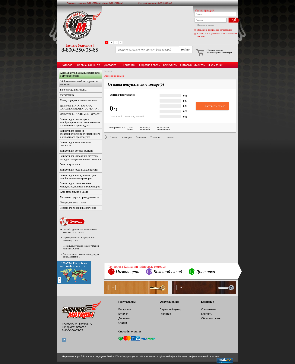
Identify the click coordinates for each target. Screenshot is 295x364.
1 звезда (169, 137)
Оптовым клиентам (192, 64)
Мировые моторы (79, 25)
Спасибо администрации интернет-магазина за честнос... (80, 230)
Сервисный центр (88, 64)
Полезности (163, 127)
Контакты (129, 64)
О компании (215, 64)
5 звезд (113, 137)
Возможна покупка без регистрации (214, 30)
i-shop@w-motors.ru (74, 327)
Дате (130, 127)
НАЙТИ (185, 49)
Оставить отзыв (212, 106)
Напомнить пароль (205, 25)
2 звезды (155, 137)
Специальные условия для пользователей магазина (217, 34)
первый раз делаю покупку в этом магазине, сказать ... (79, 239)
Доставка (110, 64)
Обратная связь (149, 64)
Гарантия (165, 313)
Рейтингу (145, 127)
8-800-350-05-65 (79, 50)
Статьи (122, 322)
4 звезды (127, 137)
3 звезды (141, 137)
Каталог (67, 64)
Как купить (170, 64)
